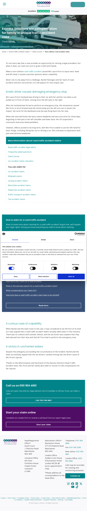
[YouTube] (73, 488)
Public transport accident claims (22, 196)
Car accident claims (16, 173)
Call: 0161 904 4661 (44, 401)
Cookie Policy (45, 499)
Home (4, 52)
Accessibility (69, 501)
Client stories (38, 52)
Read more (43, 306)
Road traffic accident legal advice (22, 148)
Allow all (71, 276)
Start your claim (76, 5)
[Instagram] (68, 485)
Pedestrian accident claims (19, 191)
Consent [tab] (15, 240)
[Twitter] (81, 485)
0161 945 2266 (75, 448)
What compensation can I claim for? (21, 291)
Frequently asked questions (19, 153)
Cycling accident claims (18, 182)
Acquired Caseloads (50, 501)
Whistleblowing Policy (73, 499)
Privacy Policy (35, 499)
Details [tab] (43, 240)
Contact (3, 499)
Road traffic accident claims (19, 52)
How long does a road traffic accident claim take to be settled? (32, 296)
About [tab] (72, 240)
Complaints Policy (23, 499)
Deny (16, 276)
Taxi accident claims (16, 200)
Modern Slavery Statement (33, 501)
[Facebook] (73, 485)
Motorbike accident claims (19, 186)
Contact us (75, 477)
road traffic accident (32, 73)
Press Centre (11, 499)
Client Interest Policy (58, 499)
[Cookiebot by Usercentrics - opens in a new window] (76, 234)
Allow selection (43, 276)
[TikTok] (77, 488)
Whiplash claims (15, 177)
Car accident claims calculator (20, 162)
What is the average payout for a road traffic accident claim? (32, 287)
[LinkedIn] (77, 485)
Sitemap (60, 501)
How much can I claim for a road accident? (24, 282)
